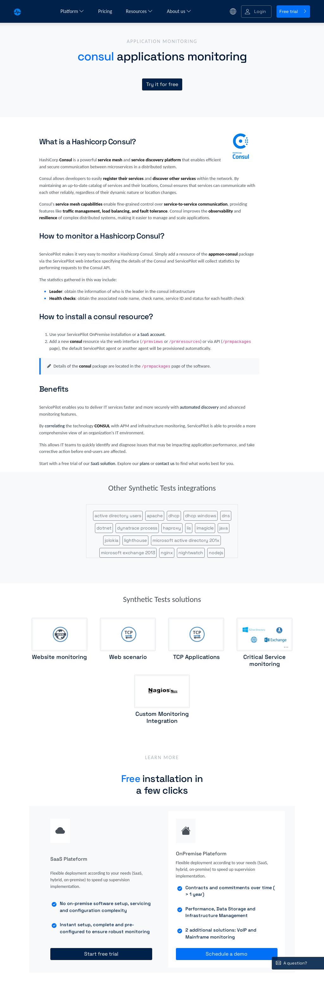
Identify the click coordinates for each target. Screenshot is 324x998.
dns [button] (226, 515)
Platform (72, 11)
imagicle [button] (205, 528)
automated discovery (199, 407)
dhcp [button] (173, 515)
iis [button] (189, 528)
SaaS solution (103, 463)
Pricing (105, 11)
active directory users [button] (118, 515)
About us (179, 11)
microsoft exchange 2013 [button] (128, 552)
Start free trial (101, 954)
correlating (55, 426)
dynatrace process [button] (137, 528)
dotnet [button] (104, 528)
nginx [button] (167, 552)
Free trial (293, 11)
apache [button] (155, 515)
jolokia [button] (111, 540)
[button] (256, 11)
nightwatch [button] (190, 552)
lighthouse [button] (135, 540)
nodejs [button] (216, 552)
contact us (165, 463)
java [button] (223, 528)
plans (144, 463)
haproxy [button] (172, 528)
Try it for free (162, 84)
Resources (139, 11)
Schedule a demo (226, 954)
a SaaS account (151, 334)
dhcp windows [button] (200, 515)
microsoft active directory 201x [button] (186, 540)
